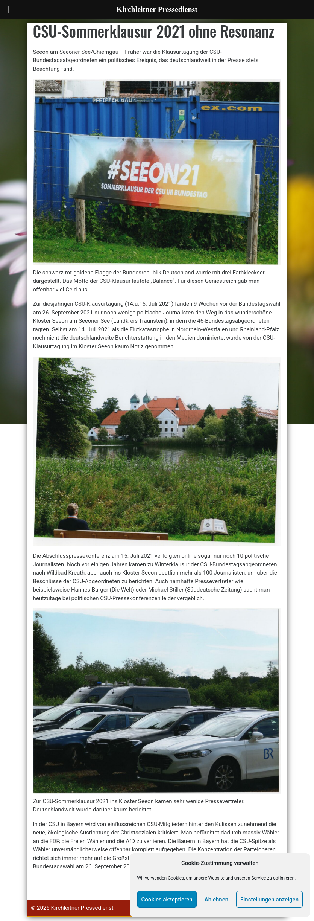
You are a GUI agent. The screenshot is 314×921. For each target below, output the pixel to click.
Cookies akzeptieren (167, 899)
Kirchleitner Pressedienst (82, 907)
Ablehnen (216, 899)
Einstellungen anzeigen (269, 899)
